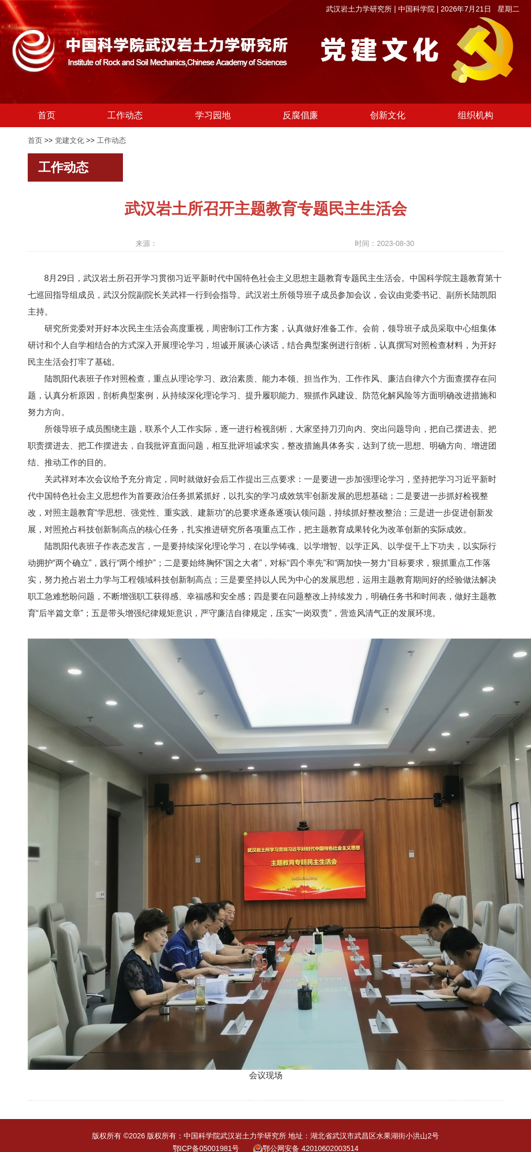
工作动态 (111, 140)
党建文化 (69, 140)
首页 (35, 140)
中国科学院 (416, 9)
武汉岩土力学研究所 (359, 9)
